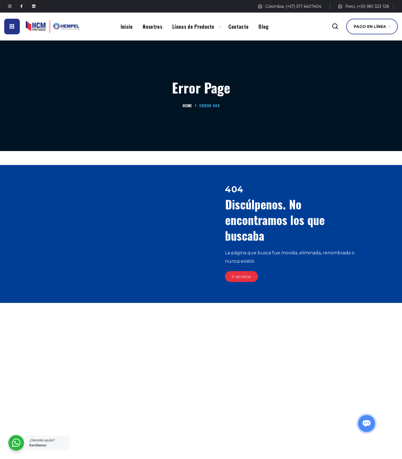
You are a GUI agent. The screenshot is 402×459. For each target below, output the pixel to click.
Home (187, 105)
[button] (335, 26)
